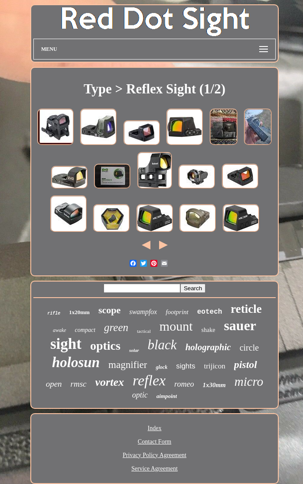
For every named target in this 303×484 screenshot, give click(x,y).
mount (176, 326)
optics (105, 345)
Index (155, 428)
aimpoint (166, 396)
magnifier (127, 364)
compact (85, 330)
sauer (240, 325)
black (162, 344)
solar (134, 350)
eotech (209, 312)
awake (59, 330)
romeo (184, 384)
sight (65, 343)
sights (185, 366)
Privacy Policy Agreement (154, 455)
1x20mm (79, 312)
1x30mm (213, 384)
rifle (53, 313)
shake (208, 330)
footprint (177, 311)
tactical (144, 331)
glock (161, 367)
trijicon (214, 366)
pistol (245, 364)
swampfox (143, 311)
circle (249, 347)
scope (109, 310)
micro (249, 381)
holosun (76, 362)
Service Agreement (154, 468)
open (54, 383)
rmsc (79, 383)
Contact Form (154, 441)
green (116, 327)
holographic (208, 347)
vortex (109, 382)
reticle (246, 308)
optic (140, 395)
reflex (149, 380)
